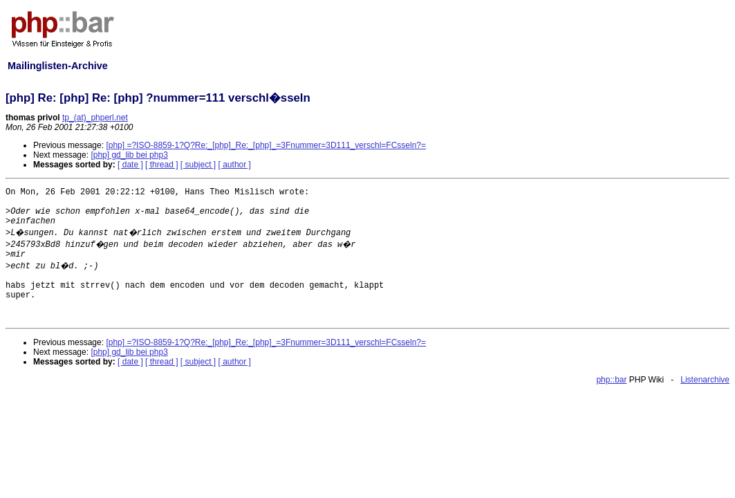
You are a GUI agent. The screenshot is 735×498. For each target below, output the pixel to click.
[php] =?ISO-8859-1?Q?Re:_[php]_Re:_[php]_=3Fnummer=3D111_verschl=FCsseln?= (266, 145)
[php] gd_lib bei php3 (129, 155)
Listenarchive (704, 380)
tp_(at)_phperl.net (95, 117)
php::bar (611, 380)
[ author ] (234, 164)
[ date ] (130, 164)
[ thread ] (161, 164)
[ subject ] (198, 164)
